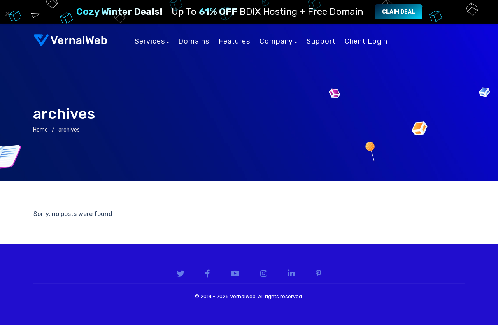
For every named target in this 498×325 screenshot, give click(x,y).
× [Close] (8, 13)
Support (321, 41)
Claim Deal (398, 12)
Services (152, 41)
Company (278, 41)
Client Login (366, 41)
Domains (193, 41)
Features (234, 41)
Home (40, 129)
